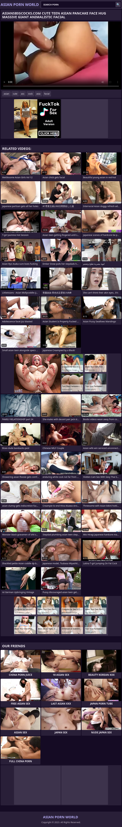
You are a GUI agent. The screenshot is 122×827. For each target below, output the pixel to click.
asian (6, 93)
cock (30, 93)
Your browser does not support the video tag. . (61, 55)
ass (22, 93)
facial (46, 93)
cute (15, 93)
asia (38, 93)
